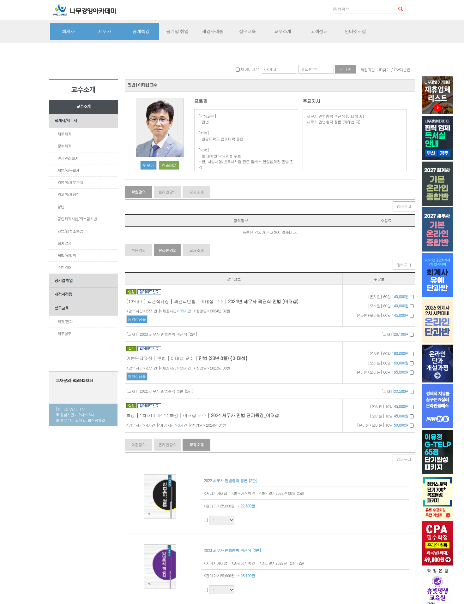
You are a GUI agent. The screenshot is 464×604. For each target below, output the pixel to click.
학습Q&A (169, 165)
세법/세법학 (66, 255)
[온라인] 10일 (391, 406)
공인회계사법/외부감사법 (77, 218)
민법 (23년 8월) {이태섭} (222, 358)
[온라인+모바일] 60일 (384, 315)
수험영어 (64, 267)
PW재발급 (402, 69)
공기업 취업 (177, 31)
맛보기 (148, 165)
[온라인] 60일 (391, 296)
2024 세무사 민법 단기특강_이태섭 (245, 415)
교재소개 (196, 191)
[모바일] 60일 (391, 305)
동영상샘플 (137, 319)
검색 (401, 9)
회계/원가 (65, 321)
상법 (60, 206)
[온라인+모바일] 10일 (385, 425)
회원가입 (367, 69)
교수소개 (282, 31)
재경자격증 (212, 31)
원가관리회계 (67, 158)
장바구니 (404, 206)
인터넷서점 (355, 31)
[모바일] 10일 (391, 415)
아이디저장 (247, 69)
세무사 (104, 31)
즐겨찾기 (410, 8)
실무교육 (247, 31)
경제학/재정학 (68, 194)
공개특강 (140, 31)
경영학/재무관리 (70, 182)
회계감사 (64, 243)
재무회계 (64, 133)
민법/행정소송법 (70, 231)
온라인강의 (168, 191)
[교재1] (397, 334)
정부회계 (64, 145)
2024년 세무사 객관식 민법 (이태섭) (263, 301)
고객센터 (319, 31)
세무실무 (64, 333)
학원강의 (138, 191)
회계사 (68, 31)
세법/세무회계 (68, 170)
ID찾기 (384, 69)
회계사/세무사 (66, 120)
